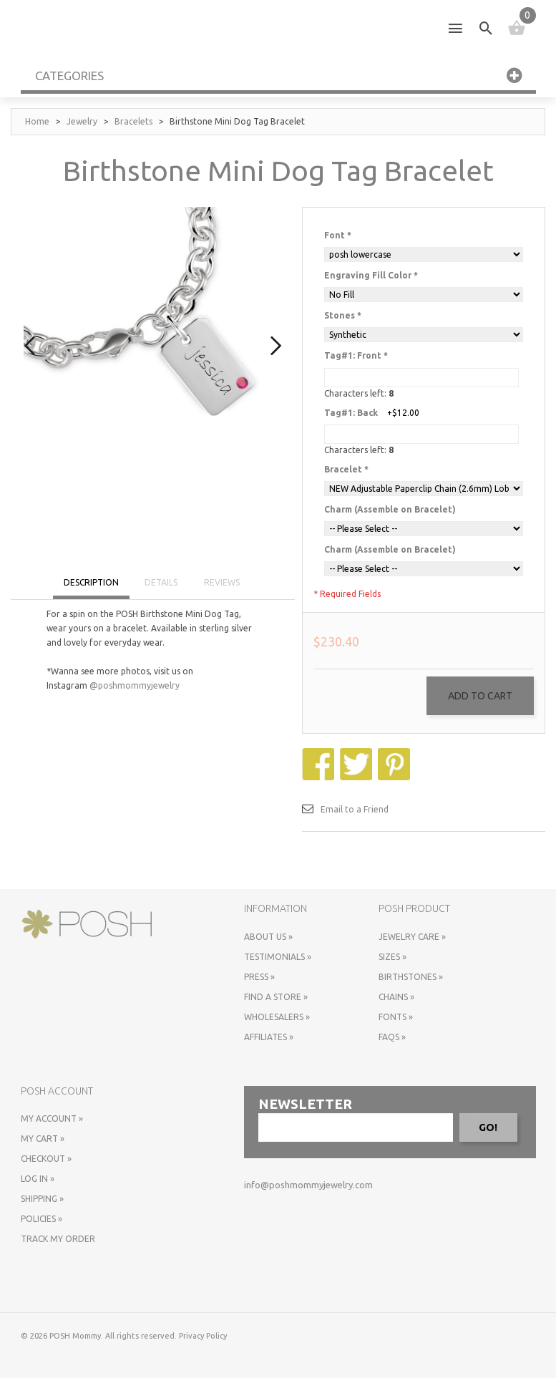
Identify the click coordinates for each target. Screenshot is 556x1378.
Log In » (37, 1178)
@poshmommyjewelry (134, 685)
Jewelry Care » (412, 936)
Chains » (396, 996)
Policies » (41, 1218)
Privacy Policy (203, 1335)
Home (37, 121)
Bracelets (133, 121)
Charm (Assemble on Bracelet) (390, 509)
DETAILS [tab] (161, 582)
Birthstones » (411, 976)
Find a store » (276, 996)
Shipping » (42, 1198)
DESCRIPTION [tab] (91, 582)
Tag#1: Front (356, 355)
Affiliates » (268, 1037)
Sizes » (392, 956)
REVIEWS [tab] (222, 582)
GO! (488, 1127)
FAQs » (392, 1037)
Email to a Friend (355, 809)
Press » (259, 976)
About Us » (268, 936)
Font (337, 235)
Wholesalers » (277, 1017)
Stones (342, 315)
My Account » (52, 1118)
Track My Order (58, 1238)
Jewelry (82, 121)
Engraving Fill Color (371, 275)
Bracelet (346, 469)
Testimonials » (277, 956)
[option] (153, 336)
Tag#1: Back (351, 412)
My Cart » (42, 1138)
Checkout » (46, 1158)
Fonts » (396, 1017)
